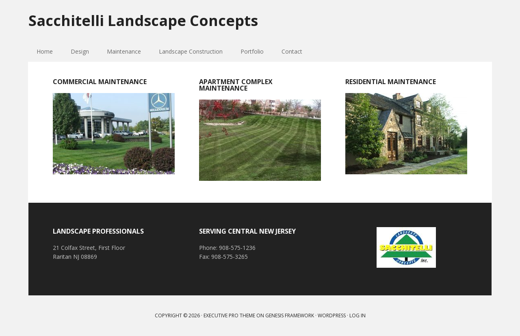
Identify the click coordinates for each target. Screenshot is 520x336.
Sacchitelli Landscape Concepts (143, 20)
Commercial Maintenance (100, 81)
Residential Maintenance (390, 81)
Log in (357, 315)
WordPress (332, 315)
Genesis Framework (289, 315)
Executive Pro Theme (229, 315)
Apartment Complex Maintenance (236, 85)
